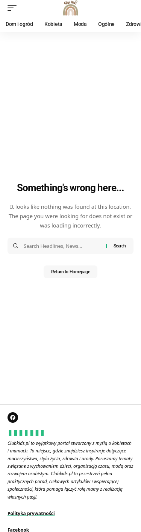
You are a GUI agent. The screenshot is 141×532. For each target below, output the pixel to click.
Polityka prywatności (31, 513)
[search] (128, 8)
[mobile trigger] (14, 8)
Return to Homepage (70, 271)
